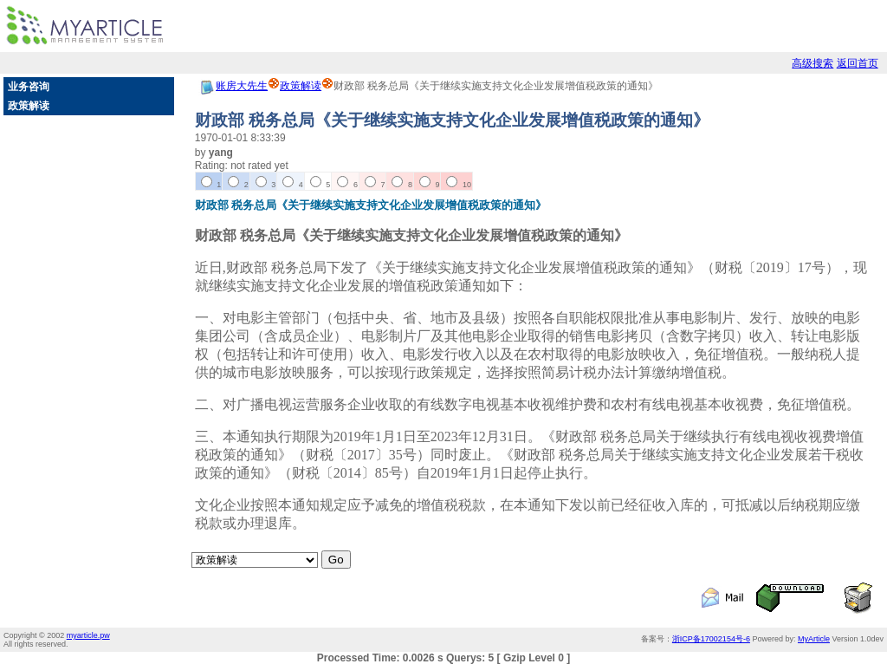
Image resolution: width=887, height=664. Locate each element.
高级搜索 (812, 63)
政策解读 (28, 106)
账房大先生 (242, 86)
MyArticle (814, 639)
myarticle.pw (88, 635)
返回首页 (857, 63)
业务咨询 (28, 87)
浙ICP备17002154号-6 (711, 639)
